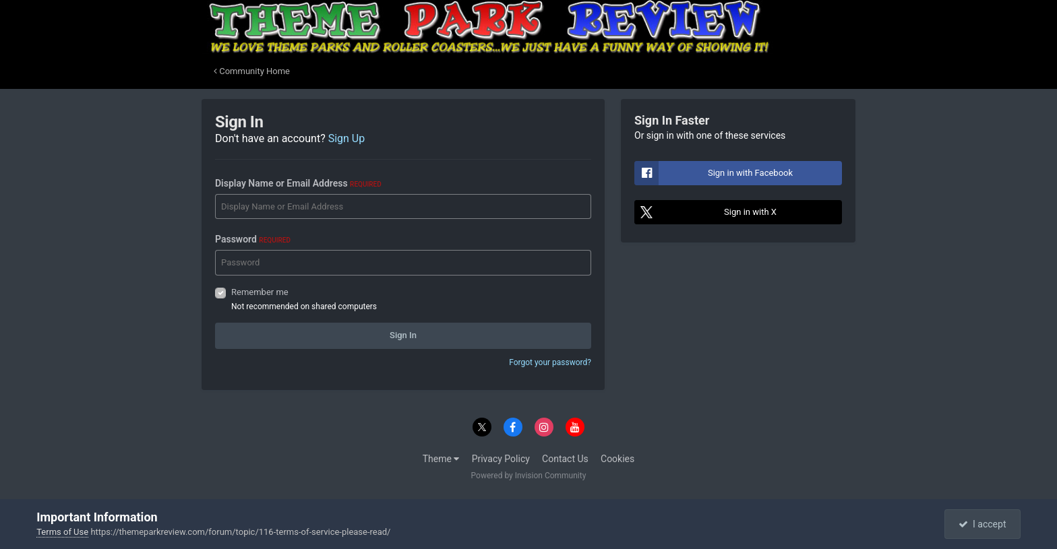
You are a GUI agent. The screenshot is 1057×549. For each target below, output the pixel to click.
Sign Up (346, 138)
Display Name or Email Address (298, 183)
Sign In (403, 335)
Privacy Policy (501, 458)
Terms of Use (62, 532)
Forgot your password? (550, 362)
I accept (982, 524)
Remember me (260, 292)
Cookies (617, 458)
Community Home (252, 71)
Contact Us (565, 458)
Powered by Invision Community (528, 475)
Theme (441, 458)
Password (253, 239)
